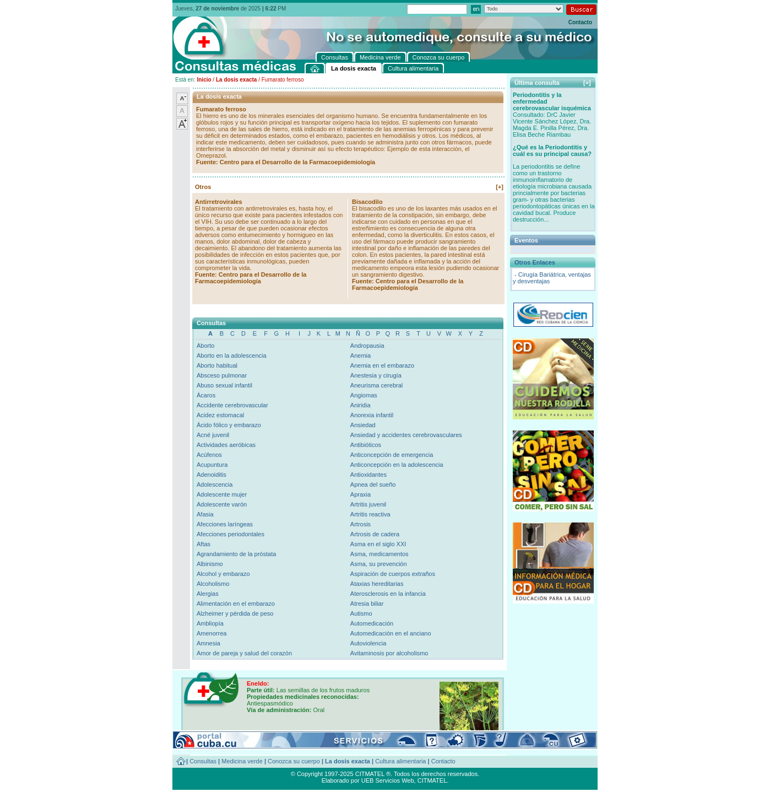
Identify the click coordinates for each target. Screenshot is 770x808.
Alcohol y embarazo (223, 573)
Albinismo (210, 564)
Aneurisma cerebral (376, 385)
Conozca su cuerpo (294, 761)
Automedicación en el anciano (390, 633)
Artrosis (360, 524)
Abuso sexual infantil (224, 385)
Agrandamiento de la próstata (236, 554)
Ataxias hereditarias (377, 583)
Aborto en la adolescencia (232, 355)
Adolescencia (214, 484)
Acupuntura (212, 464)
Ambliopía (210, 623)
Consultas (202, 761)
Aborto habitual (217, 365)
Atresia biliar (367, 603)
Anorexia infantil (371, 415)
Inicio (204, 80)
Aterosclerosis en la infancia (388, 593)
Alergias (208, 593)
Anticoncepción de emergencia (391, 454)
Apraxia (360, 494)
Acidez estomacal (220, 415)
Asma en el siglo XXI (378, 544)
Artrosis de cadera (374, 534)
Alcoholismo (213, 583)
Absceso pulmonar (222, 375)
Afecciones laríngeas (225, 524)
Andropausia (367, 345)
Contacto (580, 22)
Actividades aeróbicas (226, 444)
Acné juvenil (213, 435)
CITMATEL (432, 780)
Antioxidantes (368, 474)
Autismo (361, 613)
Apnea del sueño (373, 484)
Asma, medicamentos (379, 554)
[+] (499, 187)
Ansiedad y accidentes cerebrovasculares (406, 435)
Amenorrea (211, 633)
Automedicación (371, 623)
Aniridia (360, 405)
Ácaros (206, 395)
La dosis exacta (236, 80)
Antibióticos (365, 444)
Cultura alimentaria (400, 761)
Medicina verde (242, 761)
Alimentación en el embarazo (236, 603)
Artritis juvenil (368, 504)
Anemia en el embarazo (382, 365)
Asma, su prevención (378, 564)
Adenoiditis (211, 474)
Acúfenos (209, 454)
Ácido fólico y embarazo (229, 425)
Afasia (205, 514)
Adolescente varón (222, 504)
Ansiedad (363, 425)
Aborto (205, 345)
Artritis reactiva (370, 514)
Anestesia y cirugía (376, 375)
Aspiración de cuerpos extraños (392, 573)
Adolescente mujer (222, 494)
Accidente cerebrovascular (232, 405)
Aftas (203, 544)
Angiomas (363, 395)
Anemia (360, 355)
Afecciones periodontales (230, 534)
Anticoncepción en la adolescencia (396, 464)
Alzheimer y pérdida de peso (235, 613)
